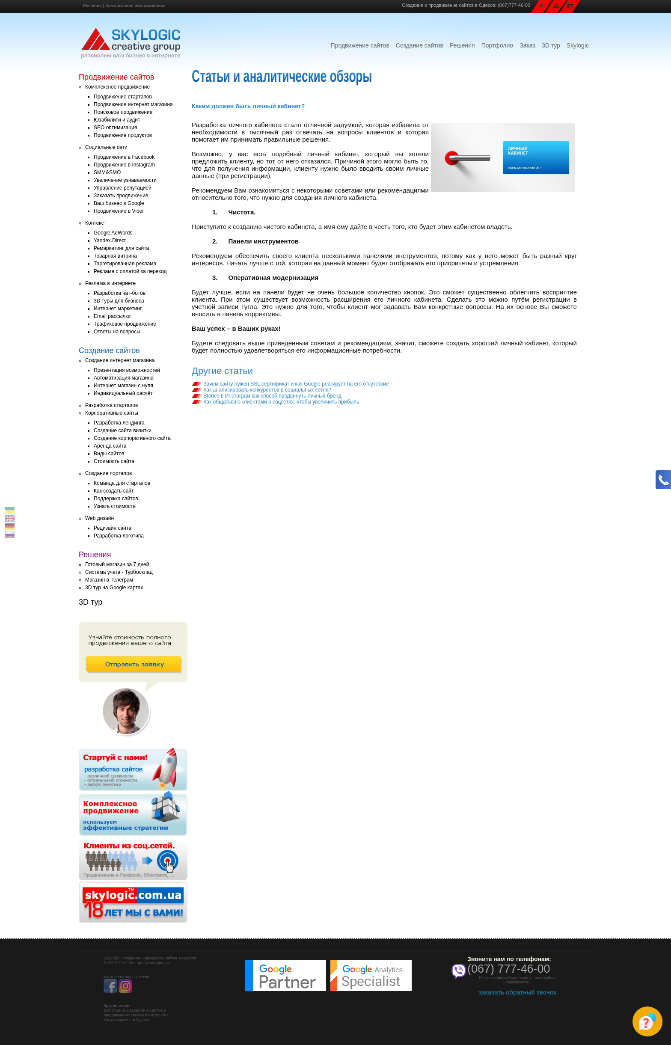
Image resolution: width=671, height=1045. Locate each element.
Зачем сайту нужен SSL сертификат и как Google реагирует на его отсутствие (290, 384)
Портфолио (497, 45)
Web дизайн (99, 518)
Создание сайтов (419, 45)
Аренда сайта (110, 446)
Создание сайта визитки (122, 430)
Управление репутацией (122, 188)
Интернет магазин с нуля (123, 386)
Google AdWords (113, 233)
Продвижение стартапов (123, 97)
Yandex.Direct (109, 240)
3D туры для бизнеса (119, 301)
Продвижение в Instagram (124, 165)
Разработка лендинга (119, 423)
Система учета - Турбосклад (119, 572)
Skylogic (578, 45)
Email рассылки (112, 316)
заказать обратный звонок (517, 992)
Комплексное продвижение (117, 87)
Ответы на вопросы (117, 332)
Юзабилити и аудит (117, 120)
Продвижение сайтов (360, 45)
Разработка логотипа (119, 536)
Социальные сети (106, 147)
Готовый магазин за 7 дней (117, 564)
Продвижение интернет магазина (133, 104)
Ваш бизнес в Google (119, 203)
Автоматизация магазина (124, 378)
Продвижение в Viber (119, 211)
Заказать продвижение (121, 196)
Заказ (527, 45)
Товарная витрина (115, 256)
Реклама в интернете (110, 283)
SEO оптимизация (115, 128)
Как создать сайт (114, 491)
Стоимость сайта (114, 461)
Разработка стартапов (111, 405)
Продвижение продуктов (123, 135)
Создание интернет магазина (119, 360)
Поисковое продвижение (123, 112)
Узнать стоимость (115, 506)
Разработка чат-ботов (119, 293)
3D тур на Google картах (114, 588)
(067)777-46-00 (514, 5)
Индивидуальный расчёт (123, 393)
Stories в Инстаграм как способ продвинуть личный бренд (266, 396)
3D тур (551, 45)
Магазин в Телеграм (109, 580)
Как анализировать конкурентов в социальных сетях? (261, 390)
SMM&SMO (107, 172)
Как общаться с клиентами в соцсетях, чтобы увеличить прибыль (275, 402)
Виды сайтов (109, 454)
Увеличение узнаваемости (125, 180)
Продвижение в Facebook (124, 157)
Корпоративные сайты (111, 413)
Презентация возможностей (127, 370)
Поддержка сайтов (116, 499)
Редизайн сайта (112, 528)
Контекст (95, 223)
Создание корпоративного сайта (132, 438)
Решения (92, 5)
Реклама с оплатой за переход (130, 271)
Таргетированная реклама (125, 264)
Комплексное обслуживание (135, 5)
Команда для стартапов (122, 483)
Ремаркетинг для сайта (121, 248)
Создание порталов (108, 473)
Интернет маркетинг (118, 309)
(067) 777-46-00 (508, 968)
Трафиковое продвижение (125, 324)
